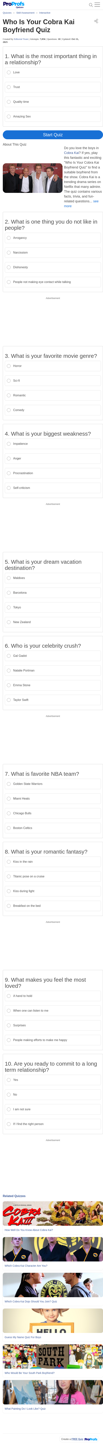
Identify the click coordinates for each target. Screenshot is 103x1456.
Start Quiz (53, 134)
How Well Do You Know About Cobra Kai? (29, 1230)
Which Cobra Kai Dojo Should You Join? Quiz (31, 1301)
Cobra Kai (71, 153)
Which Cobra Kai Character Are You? (26, 1265)
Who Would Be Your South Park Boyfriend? (30, 1372)
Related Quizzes (14, 1196)
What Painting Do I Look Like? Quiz (25, 1408)
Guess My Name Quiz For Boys (23, 1337)
